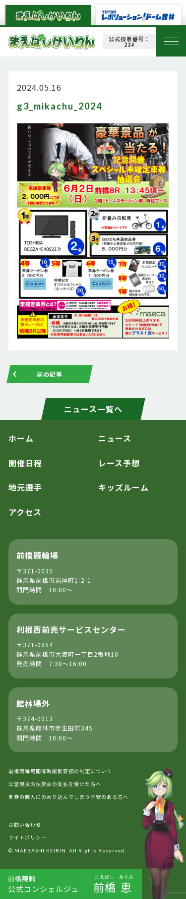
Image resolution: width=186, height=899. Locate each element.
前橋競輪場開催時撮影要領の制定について (60, 771)
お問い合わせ (24, 824)
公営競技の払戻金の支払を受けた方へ (54, 783)
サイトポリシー (27, 837)
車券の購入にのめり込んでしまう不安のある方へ (68, 796)
